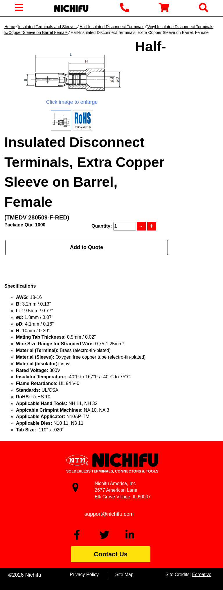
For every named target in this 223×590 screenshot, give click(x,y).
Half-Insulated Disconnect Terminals (112, 26)
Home (9, 26)
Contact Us (110, 554)
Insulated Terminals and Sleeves (47, 26)
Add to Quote (86, 247)
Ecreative (201, 574)
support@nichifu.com (109, 514)
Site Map (124, 574)
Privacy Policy (84, 574)
